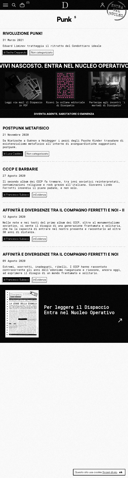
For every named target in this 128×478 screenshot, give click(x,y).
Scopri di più (109, 472)
